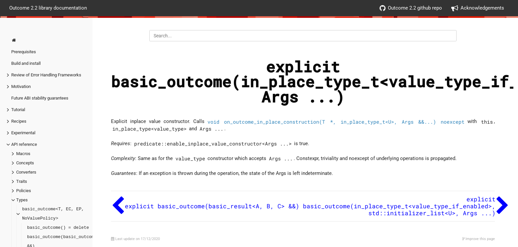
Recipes (18, 121)
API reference (24, 144)
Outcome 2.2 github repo (411, 8)
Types (22, 199)
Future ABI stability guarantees (39, 98)
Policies (23, 190)
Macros (23, 153)
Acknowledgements (477, 8)
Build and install (26, 63)
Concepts (25, 162)
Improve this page (478, 239)
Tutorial (18, 109)
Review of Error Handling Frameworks (46, 74)
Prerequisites (23, 51)
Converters (26, 172)
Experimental (23, 132)
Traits (21, 181)
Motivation (21, 86)
